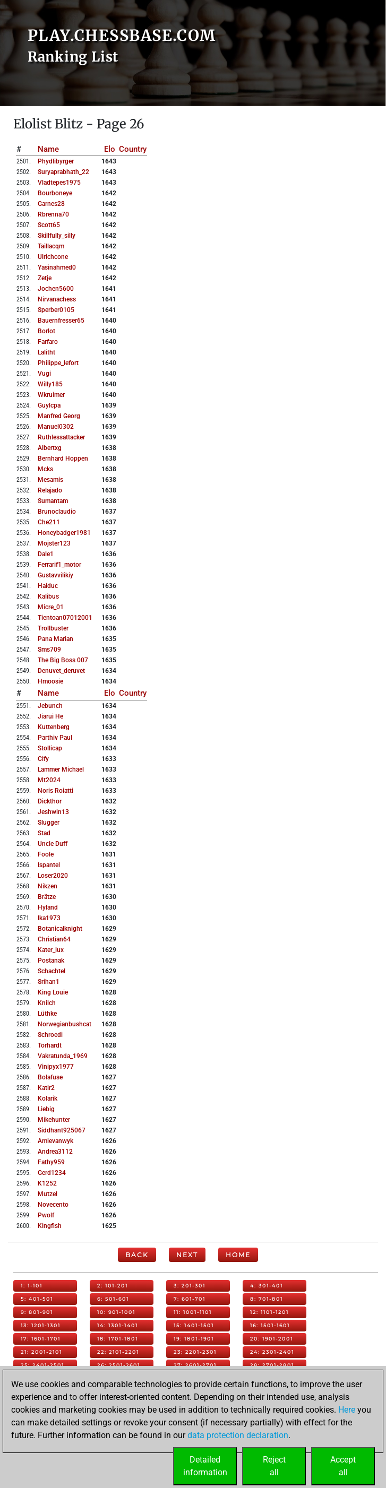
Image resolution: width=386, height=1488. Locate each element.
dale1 (46, 554)
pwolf (46, 1215)
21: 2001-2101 (41, 1352)
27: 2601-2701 (195, 1365)
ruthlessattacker (61, 437)
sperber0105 (56, 310)
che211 (49, 522)
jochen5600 (56, 288)
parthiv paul (55, 737)
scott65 (49, 225)
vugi (44, 373)
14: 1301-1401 (117, 1325)
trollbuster (53, 628)
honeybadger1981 (64, 533)
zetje (45, 278)
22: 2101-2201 (118, 1352)
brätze (47, 897)
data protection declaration (237, 1435)
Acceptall (343, 1466)
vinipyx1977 (56, 1066)
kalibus (48, 596)
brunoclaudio (57, 511)
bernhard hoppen (63, 458)
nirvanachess (57, 299)
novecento (53, 1204)
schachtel (51, 971)
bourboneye (55, 193)
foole (46, 854)
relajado (50, 490)
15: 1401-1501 (194, 1325)
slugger (48, 822)
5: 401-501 (37, 1299)
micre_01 (51, 607)
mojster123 (54, 543)
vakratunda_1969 (63, 1056)
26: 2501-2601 (118, 1365)
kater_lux (51, 950)
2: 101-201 (112, 1285)
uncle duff (52, 843)
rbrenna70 (53, 214)
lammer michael (61, 769)
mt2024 (49, 780)
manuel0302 (56, 426)
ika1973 (49, 918)
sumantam (53, 501)
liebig (46, 1109)
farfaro (48, 341)
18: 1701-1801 (117, 1339)
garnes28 (51, 203)
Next (187, 1255)
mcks (45, 469)
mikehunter (54, 1119)
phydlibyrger (56, 161)
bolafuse (50, 1077)
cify (43, 759)
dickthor (50, 801)
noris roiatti (55, 790)
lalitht (46, 352)
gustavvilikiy (55, 575)
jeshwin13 (53, 812)
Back (137, 1255)
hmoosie (50, 681)
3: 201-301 (189, 1285)
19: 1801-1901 (194, 1339)
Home (238, 1255)
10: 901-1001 (116, 1312)
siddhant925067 (61, 1130)
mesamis (50, 479)
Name (48, 149)
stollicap (50, 748)
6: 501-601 (113, 1299)
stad (44, 833)
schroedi (50, 1035)
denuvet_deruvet (61, 670)
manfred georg (59, 416)
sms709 (49, 649)
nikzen (47, 886)
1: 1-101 (31, 1285)
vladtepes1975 (59, 182)
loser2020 (53, 875)
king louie (53, 992)
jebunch (50, 706)
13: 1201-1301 (41, 1325)
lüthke (47, 1013)
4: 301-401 (266, 1285)
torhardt (50, 1045)
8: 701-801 (266, 1299)
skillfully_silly (56, 235)
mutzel (47, 1194)
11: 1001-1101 (193, 1312)
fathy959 (51, 1162)
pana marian (55, 639)
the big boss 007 (63, 660)
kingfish (50, 1226)
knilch (47, 1003)
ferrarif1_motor (59, 564)
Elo (109, 149)
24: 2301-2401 (272, 1352)
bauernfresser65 (61, 320)
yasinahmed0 (57, 267)
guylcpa (49, 405)
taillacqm (51, 246)
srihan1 (48, 981)
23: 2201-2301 (195, 1352)
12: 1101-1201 (269, 1312)
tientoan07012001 (65, 617)
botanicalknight (60, 928)
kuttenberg (54, 727)
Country (133, 149)
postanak (51, 960)
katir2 (46, 1088)
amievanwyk (55, 1141)
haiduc (48, 586)
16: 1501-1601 (270, 1325)
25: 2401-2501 (42, 1365)
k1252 (47, 1183)
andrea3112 (55, 1151)
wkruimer (51, 395)
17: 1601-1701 (41, 1339)
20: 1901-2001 (271, 1339)
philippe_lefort (58, 363)
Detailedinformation (205, 1466)
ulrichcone (53, 257)
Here (346, 1410)
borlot (46, 331)
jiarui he (50, 716)
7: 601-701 (189, 1299)
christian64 (54, 939)
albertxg (50, 448)
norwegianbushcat (64, 1024)
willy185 (50, 384)
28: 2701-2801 (272, 1365)
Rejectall (274, 1466)
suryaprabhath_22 (63, 172)
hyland (48, 907)
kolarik (47, 1098)
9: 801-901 (37, 1312)
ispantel (49, 865)
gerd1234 (52, 1172)
